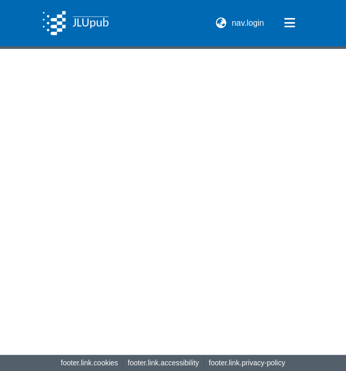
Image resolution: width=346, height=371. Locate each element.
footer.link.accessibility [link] (163, 363)
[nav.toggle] (290, 23)
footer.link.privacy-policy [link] (247, 363)
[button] (76, 23)
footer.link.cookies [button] (89, 363)
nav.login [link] (248, 23)
